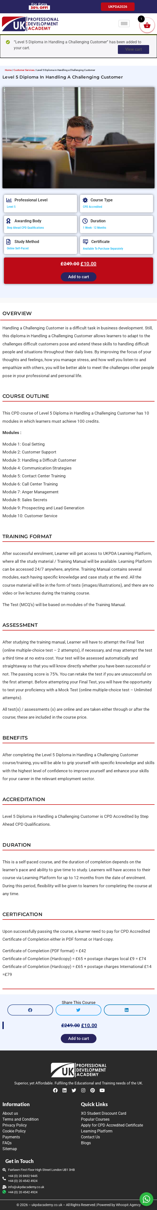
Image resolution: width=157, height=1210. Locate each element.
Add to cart (78, 276)
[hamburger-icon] (124, 23)
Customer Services (24, 70)
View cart (133, 49)
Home (8, 70)
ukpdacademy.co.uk (46, 1205)
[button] (30, 1010)
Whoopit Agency (128, 1205)
